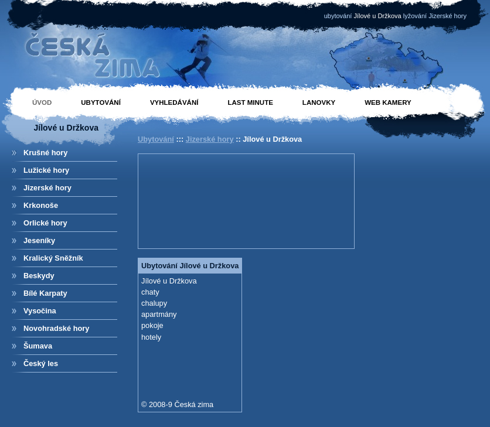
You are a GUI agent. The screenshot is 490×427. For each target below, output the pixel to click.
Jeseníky (39, 240)
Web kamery (388, 102)
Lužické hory (46, 170)
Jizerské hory (47, 187)
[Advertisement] (180, 200)
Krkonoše (40, 205)
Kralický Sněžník (53, 258)
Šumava (37, 345)
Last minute (250, 102)
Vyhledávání (174, 102)
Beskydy (39, 275)
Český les (40, 363)
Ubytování (101, 102)
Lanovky (318, 102)
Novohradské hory (56, 328)
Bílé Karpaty (45, 293)
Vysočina (39, 310)
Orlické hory (45, 222)
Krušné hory (45, 152)
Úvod (42, 102)
